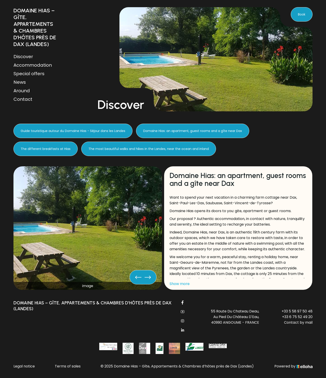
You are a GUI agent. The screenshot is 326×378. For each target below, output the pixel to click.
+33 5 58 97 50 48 (297, 311)
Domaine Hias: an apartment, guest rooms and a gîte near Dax (192, 131)
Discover (23, 56)
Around (21, 91)
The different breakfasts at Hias (45, 149)
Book (301, 14)
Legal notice (24, 366)
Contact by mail (298, 322)
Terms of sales (68, 366)
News (19, 82)
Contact (22, 99)
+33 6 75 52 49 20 (297, 316)
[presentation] (138, 277)
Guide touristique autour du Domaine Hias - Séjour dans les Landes (73, 131)
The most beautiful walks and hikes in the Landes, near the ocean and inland (148, 149)
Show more (179, 283)
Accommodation (32, 65)
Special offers (28, 73)
